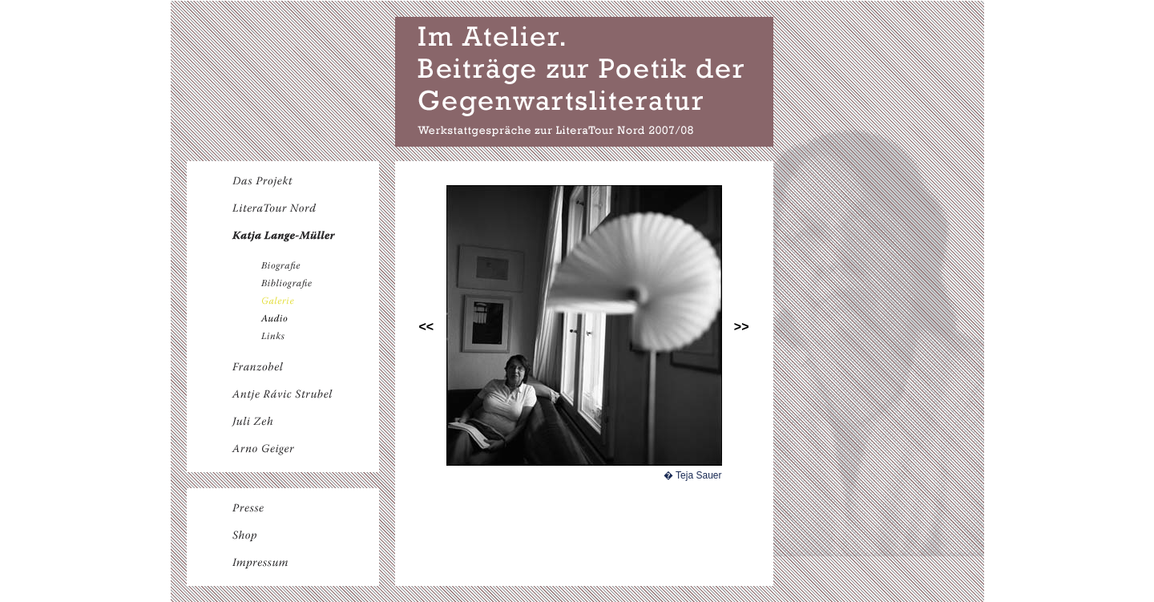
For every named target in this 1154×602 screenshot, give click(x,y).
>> (741, 326)
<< (426, 326)
